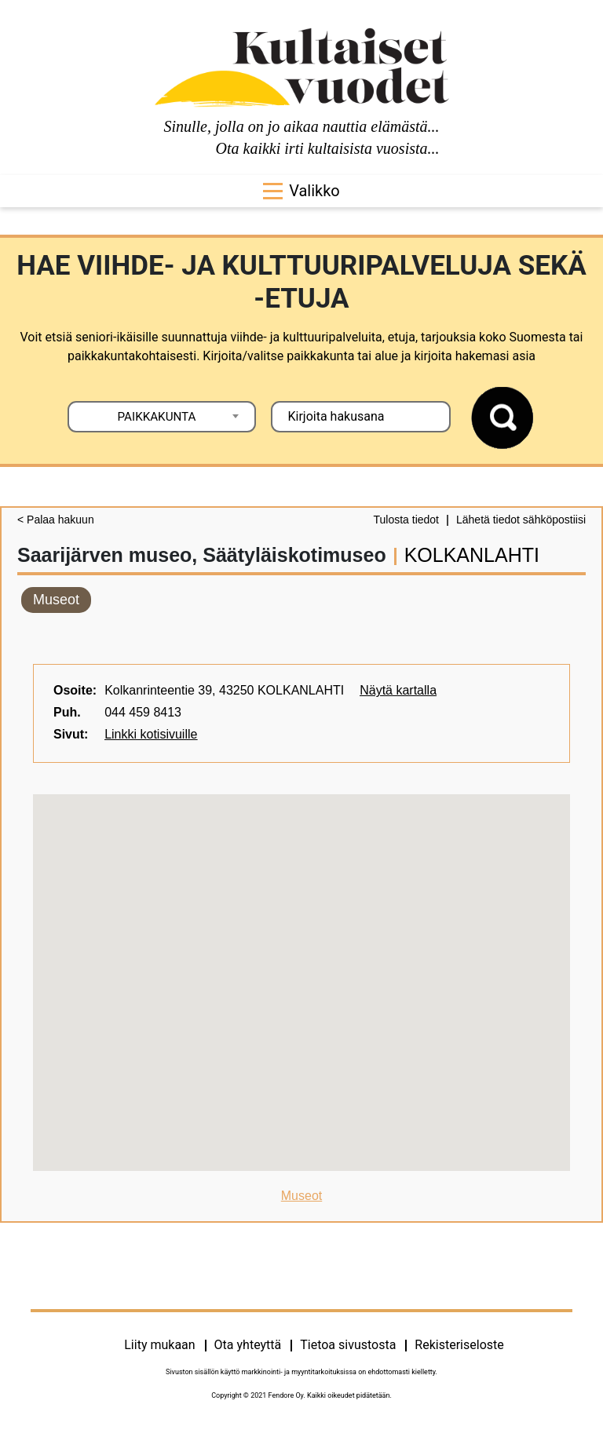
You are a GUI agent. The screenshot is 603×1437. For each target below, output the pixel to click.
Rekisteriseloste (459, 1344)
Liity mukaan (159, 1344)
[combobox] (162, 416)
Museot (56, 599)
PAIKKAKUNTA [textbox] (157, 417)
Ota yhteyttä (248, 1344)
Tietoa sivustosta (348, 1344)
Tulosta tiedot (406, 519)
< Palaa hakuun (55, 519)
